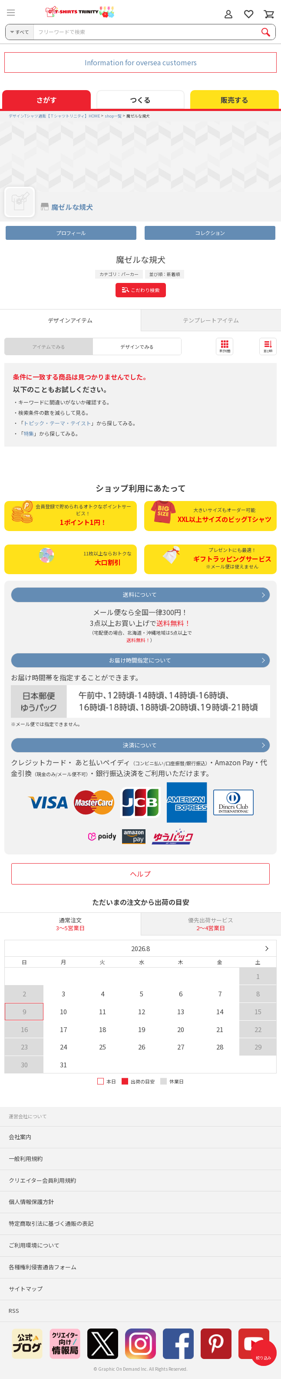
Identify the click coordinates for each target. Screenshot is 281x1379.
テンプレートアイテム (211, 320)
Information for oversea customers (141, 62)
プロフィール (71, 232)
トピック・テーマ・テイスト (57, 423)
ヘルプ (140, 873)
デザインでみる (137, 346)
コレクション (210, 232)
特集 (28, 433)
